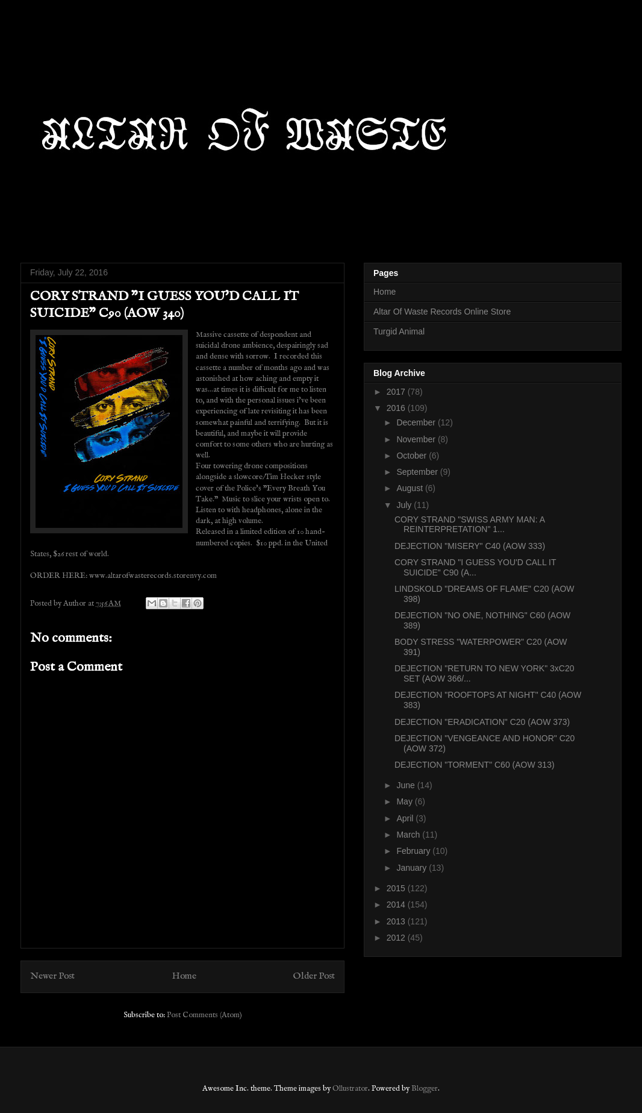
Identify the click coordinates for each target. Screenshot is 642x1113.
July (405, 505)
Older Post (314, 976)
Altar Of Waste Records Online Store (442, 311)
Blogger (424, 1088)
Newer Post (52, 976)
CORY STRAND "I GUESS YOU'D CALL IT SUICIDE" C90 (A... (475, 567)
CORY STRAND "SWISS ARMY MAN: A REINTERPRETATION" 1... (469, 525)
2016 (397, 408)
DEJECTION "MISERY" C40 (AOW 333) (469, 546)
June (406, 785)
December (416, 422)
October (412, 455)
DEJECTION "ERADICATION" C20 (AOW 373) (482, 722)
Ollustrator (350, 1088)
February (414, 851)
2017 (397, 392)
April (406, 818)
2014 (397, 904)
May (405, 801)
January (412, 868)
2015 (397, 888)
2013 (397, 921)
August (410, 488)
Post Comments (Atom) (204, 1015)
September (418, 472)
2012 (397, 937)
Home (184, 976)
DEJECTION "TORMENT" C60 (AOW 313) (474, 765)
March (409, 834)
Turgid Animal (399, 331)
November (416, 439)
